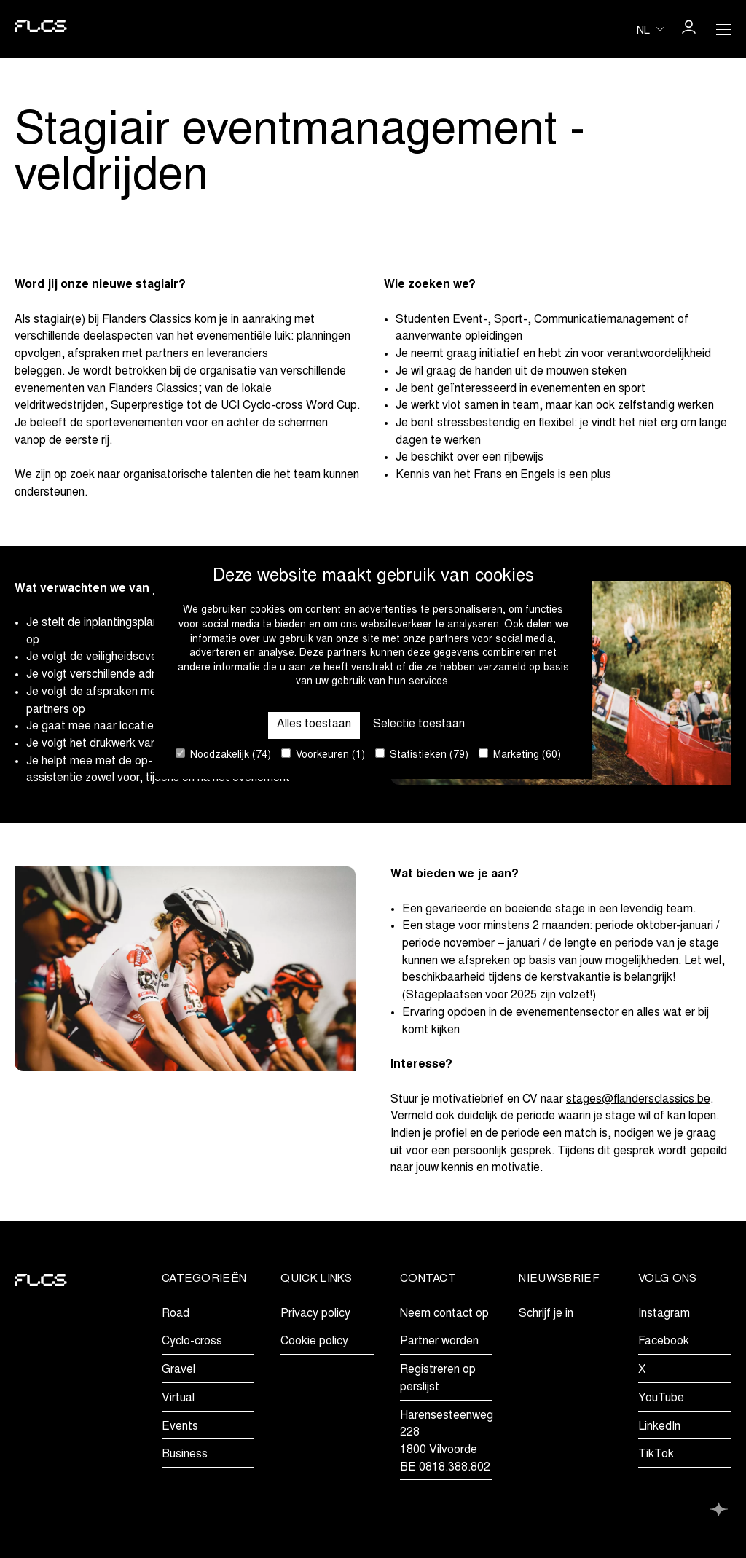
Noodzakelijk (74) (223, 754)
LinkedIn (659, 1427)
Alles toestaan (314, 724)
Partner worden (439, 1341)
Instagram (664, 1314)
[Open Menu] (723, 29)
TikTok (656, 1454)
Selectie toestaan (419, 724)
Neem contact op (444, 1314)
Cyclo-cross (192, 1341)
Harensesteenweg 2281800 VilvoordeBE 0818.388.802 (446, 1441)
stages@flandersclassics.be (638, 1099)
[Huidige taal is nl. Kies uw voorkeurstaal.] (650, 29)
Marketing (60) (520, 754)
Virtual (178, 1398)
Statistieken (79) (421, 754)
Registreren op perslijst (438, 1378)
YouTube (661, 1398)
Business (185, 1454)
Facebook (663, 1341)
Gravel (178, 1370)
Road (175, 1314)
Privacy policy (315, 1314)
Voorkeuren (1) (323, 754)
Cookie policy (314, 1341)
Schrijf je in (546, 1314)
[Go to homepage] (41, 29)
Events (180, 1427)
